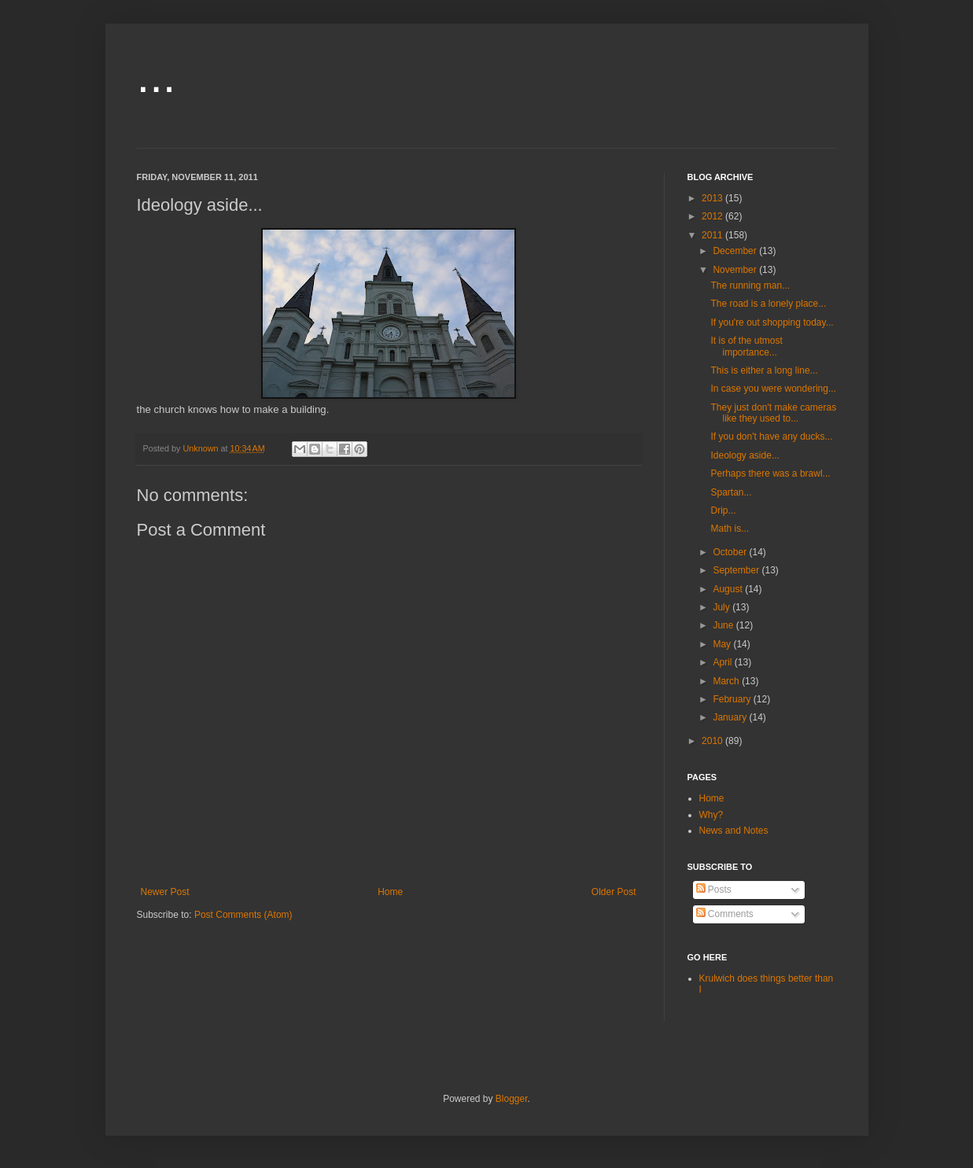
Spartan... (730, 492)
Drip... (722, 510)
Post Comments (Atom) (243, 914)
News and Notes (733, 830)
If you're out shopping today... (771, 322)
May (723, 644)
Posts (714, 889)
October (731, 552)
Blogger (512, 1098)
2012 (713, 216)
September (737, 570)
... (156, 76)
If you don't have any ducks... (771, 436)
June (724, 625)
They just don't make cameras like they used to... (773, 413)
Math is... (729, 528)
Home (390, 891)
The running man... (750, 285)
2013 (713, 198)
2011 (713, 235)
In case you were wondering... (772, 388)
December (736, 250)
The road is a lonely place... (768, 303)
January (731, 717)
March (727, 681)
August (729, 589)
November (736, 269)
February (733, 699)
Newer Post (165, 891)
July (722, 607)
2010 (713, 740)
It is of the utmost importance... (746, 346)
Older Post (614, 891)
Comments (725, 913)
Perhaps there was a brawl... (770, 473)
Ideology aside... (744, 455)
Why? (711, 814)
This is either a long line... (763, 370)
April (723, 662)
